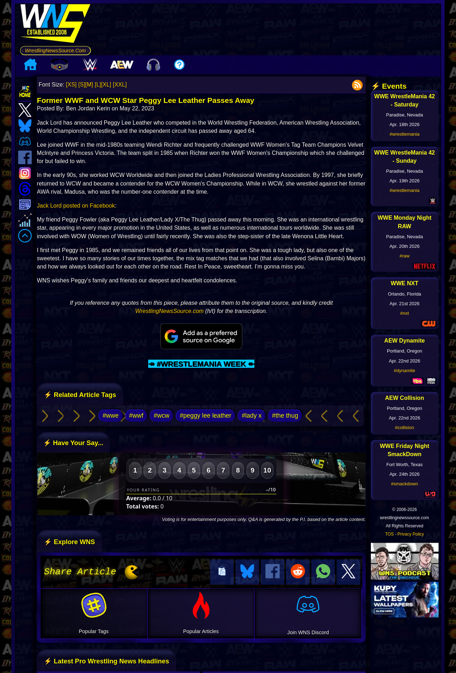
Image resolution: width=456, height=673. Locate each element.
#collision (404, 427)
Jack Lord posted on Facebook (76, 206)
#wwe (111, 415)
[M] (89, 85)
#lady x (252, 415)
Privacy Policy (410, 534)
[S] (82, 85)
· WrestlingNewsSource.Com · (55, 50)
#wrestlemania (405, 134)
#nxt (404, 313)
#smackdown (404, 483)
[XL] (106, 85)
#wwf (136, 415)
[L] (98, 85)
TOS (389, 534)
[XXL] (120, 85)
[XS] (71, 85)
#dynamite (404, 370)
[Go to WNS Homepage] (55, 25)
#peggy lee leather (206, 415)
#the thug (285, 415)
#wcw (161, 415)
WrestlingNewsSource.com (169, 311)
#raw (404, 256)
